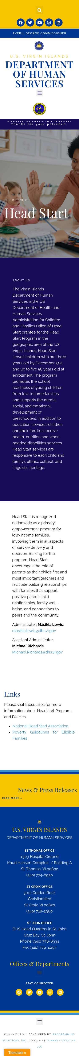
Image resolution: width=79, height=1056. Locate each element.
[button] (39, 10)
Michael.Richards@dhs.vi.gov (37, 652)
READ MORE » (12, 798)
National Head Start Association (40, 726)
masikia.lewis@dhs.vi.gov (34, 630)
